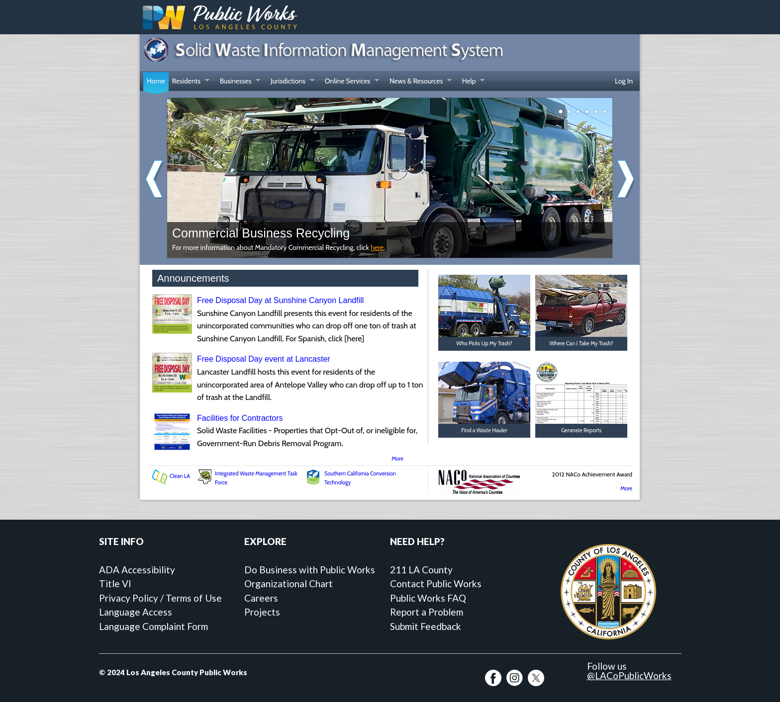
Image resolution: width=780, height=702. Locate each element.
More (397, 458)
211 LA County (421, 569)
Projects (262, 612)
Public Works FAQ (428, 598)
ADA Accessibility (137, 569)
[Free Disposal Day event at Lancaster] (172, 389)
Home (156, 81)
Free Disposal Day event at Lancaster (263, 359)
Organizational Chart (288, 583)
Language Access (135, 612)
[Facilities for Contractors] (172, 449)
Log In (624, 81)
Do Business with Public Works (309, 569)
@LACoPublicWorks (629, 675)
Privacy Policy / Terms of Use (160, 598)
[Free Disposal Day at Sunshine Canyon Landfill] (172, 331)
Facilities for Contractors (240, 418)
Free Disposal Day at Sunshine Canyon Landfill (280, 300)
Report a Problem (426, 612)
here (377, 247)
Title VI (115, 583)
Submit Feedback (425, 626)
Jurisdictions (290, 82)
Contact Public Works (436, 583)
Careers (261, 598)
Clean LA (180, 475)
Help (472, 82)
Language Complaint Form (153, 626)
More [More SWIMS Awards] (626, 488)
